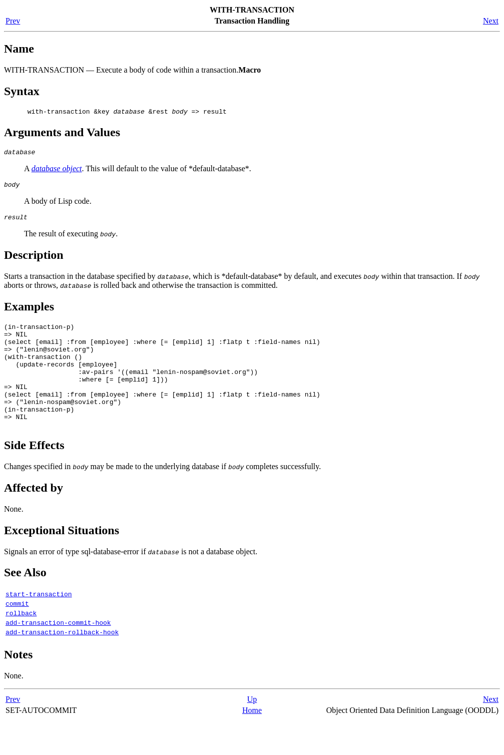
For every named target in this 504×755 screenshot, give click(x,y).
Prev (13, 21)
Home (252, 744)
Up (252, 733)
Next (490, 21)
